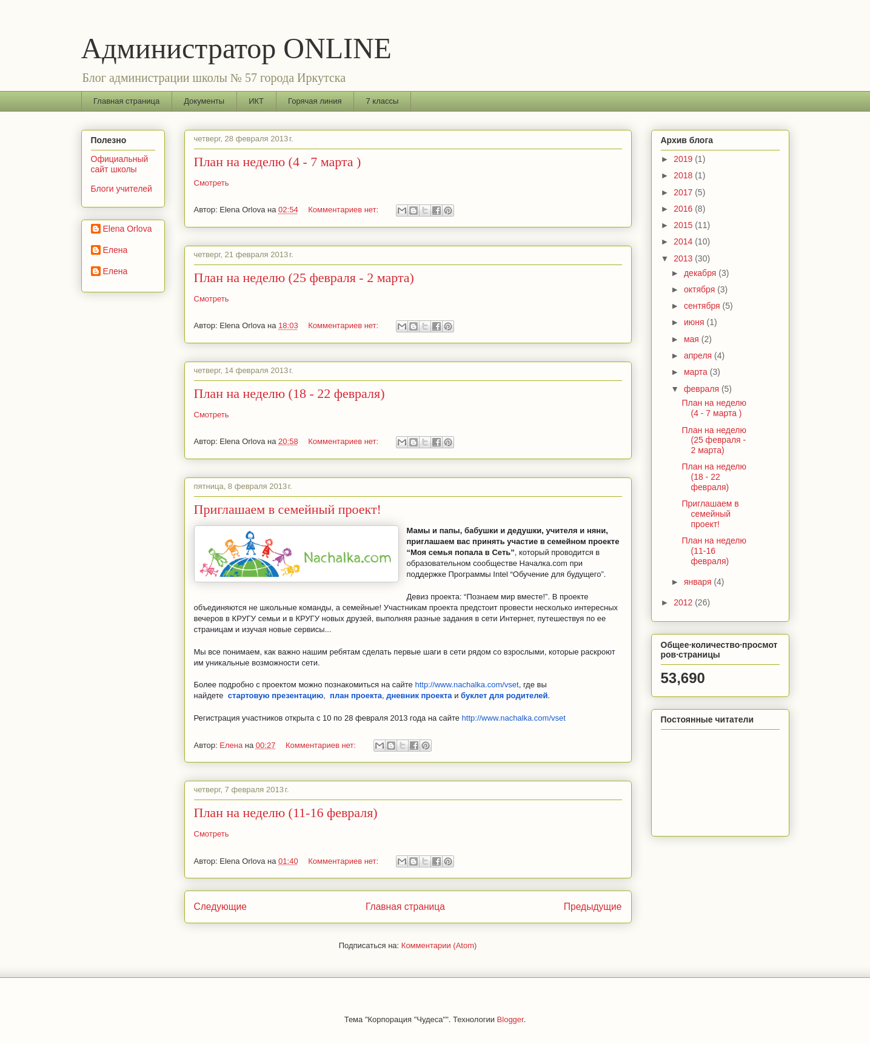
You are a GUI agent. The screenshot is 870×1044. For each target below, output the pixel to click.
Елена (115, 250)
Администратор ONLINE (236, 48)
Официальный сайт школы (120, 164)
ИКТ (256, 101)
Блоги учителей (121, 189)
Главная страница (126, 101)
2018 (684, 175)
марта (697, 372)
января (699, 582)
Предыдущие (593, 906)
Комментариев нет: (344, 209)
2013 (684, 258)
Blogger (510, 1019)
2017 (684, 192)
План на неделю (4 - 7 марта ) (277, 161)
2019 (684, 159)
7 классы (382, 101)
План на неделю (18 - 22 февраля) (289, 393)
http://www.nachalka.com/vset (466, 684)
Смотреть (211, 182)
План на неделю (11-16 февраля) (286, 812)
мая (692, 339)
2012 (684, 602)
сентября (703, 306)
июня (695, 322)
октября (700, 289)
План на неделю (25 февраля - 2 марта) (304, 277)
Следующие (220, 906)
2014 (684, 241)
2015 (684, 225)
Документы (204, 101)
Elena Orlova (127, 229)
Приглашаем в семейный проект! (287, 509)
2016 (684, 209)
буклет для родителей (504, 695)
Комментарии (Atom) (439, 945)
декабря (701, 273)
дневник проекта (419, 695)
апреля (699, 355)
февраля (702, 389)
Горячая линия (315, 101)
